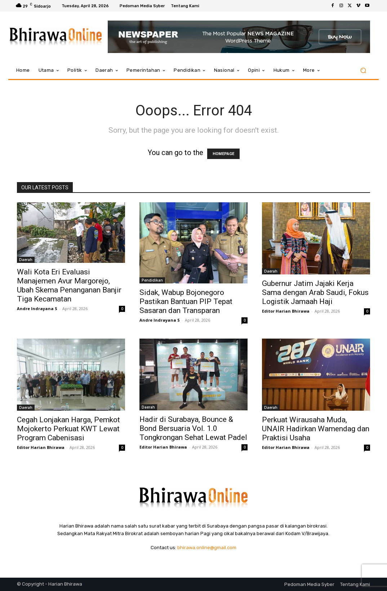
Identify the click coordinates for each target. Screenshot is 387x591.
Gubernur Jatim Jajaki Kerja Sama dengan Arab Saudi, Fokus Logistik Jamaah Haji (315, 292)
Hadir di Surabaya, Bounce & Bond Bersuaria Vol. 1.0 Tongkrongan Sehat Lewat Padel (193, 428)
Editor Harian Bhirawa (286, 311)
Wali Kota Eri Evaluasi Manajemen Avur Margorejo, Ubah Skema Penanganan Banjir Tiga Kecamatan (69, 285)
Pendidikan (152, 280)
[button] (363, 70)
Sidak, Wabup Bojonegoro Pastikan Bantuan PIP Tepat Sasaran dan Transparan (185, 301)
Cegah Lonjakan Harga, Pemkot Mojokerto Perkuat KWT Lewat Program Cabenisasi (68, 428)
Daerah (25, 259)
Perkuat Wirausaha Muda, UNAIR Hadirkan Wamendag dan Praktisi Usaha (315, 428)
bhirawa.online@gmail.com (206, 547)
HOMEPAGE (223, 153)
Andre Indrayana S (37, 308)
